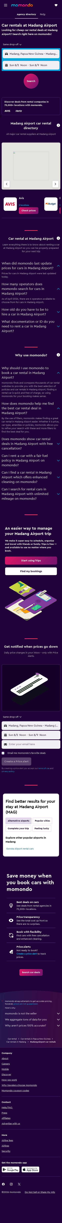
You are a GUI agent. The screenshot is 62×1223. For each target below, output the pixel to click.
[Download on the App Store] (30, 1169)
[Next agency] (55, 184)
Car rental (12, 1039)
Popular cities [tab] (42, 821)
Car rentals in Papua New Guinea (35, 1039)
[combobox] (12, 44)
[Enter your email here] (33, 744)
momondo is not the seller (32, 1014)
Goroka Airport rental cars (20, 849)
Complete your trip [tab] (18, 828)
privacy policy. (8, 771)
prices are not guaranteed (26, 1004)
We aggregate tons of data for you (32, 1020)
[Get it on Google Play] (11, 1169)
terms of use (43, 768)
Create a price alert (27, 954)
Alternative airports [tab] (18, 821)
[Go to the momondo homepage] (22, 5)
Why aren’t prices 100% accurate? (32, 1026)
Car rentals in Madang (16, 1042)
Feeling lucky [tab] (42, 828)
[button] (5, 5)
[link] (28, 210)
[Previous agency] (7, 184)
